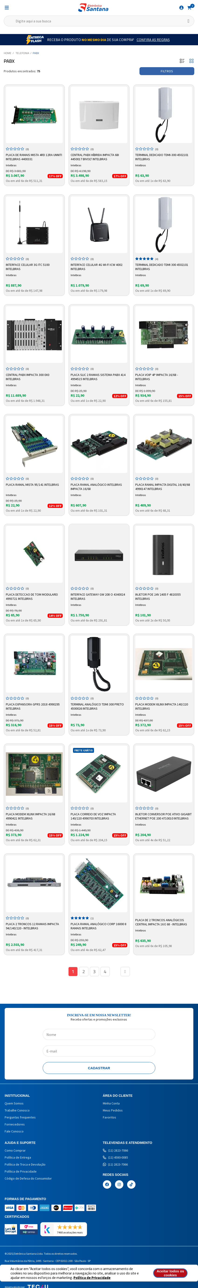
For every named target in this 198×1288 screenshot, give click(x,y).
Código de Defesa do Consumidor (28, 1178)
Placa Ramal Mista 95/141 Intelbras (32, 485)
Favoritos (109, 1117)
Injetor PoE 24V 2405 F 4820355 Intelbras (158, 596)
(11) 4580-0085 (115, 1157)
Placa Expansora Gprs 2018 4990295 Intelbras (33, 706)
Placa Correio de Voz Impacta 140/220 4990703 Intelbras (93, 816)
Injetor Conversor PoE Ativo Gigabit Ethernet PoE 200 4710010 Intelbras (163, 816)
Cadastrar (99, 1068)
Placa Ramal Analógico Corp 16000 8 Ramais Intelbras (98, 926)
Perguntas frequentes (20, 1117)
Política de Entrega (18, 1157)
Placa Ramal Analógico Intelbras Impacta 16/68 (96, 487)
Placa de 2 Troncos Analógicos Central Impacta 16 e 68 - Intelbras (161, 922)
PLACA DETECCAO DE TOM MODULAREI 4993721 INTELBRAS (32, 596)
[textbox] (99, 21)
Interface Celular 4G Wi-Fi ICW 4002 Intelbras (96, 267)
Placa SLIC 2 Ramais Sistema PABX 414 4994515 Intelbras (98, 377)
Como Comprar (15, 1150)
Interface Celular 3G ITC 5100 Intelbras (27, 267)
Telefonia (22, 53)
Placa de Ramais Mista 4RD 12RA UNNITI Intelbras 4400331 (34, 157)
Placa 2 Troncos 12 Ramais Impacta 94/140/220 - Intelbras (32, 926)
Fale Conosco (14, 1131)
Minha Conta (111, 1103)
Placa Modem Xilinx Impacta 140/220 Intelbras (161, 706)
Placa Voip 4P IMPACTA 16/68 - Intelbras (156, 377)
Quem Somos (14, 1103)
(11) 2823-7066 (115, 1150)
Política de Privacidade (92, 1277)
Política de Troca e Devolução (25, 1164)
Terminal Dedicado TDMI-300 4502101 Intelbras (161, 157)
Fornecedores (15, 1124)
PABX (36, 53)
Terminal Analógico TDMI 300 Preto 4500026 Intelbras (97, 706)
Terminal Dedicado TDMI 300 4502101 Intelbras (161, 267)
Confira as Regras (153, 39)
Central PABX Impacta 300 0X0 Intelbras (27, 377)
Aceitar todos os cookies (170, 1273)
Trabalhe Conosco (17, 1110)
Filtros (167, 71)
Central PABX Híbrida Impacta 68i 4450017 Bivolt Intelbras (95, 157)
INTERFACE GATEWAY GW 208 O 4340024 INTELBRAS (98, 596)
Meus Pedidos (113, 1110)
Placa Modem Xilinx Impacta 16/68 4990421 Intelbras (30, 816)
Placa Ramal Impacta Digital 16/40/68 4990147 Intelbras (162, 487)
